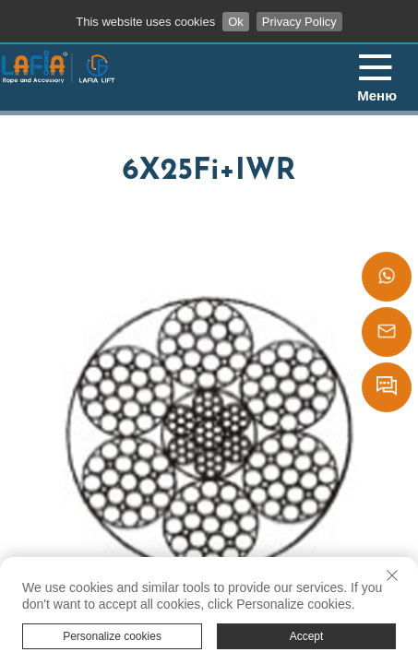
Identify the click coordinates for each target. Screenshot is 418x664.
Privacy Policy (299, 22)
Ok (236, 22)
